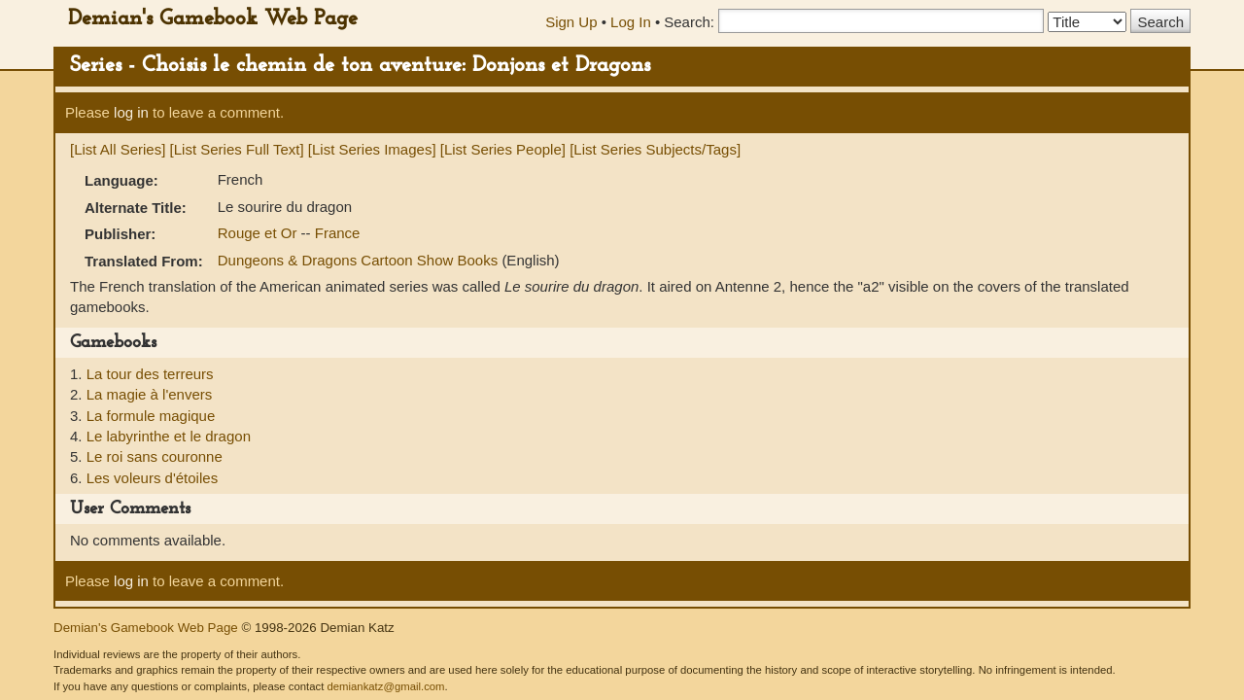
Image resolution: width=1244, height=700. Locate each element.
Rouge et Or (259, 233)
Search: (689, 22)
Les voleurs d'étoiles (152, 478)
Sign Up (571, 22)
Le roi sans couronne (154, 456)
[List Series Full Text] (237, 149)
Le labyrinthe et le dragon (168, 436)
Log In (630, 22)
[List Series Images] (372, 149)
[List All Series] (117, 149)
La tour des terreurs (150, 374)
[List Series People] (503, 149)
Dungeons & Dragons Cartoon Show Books (360, 260)
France (338, 233)
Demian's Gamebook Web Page (213, 19)
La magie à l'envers (149, 394)
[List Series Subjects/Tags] (655, 149)
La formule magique (151, 415)
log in (131, 112)
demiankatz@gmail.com (385, 686)
